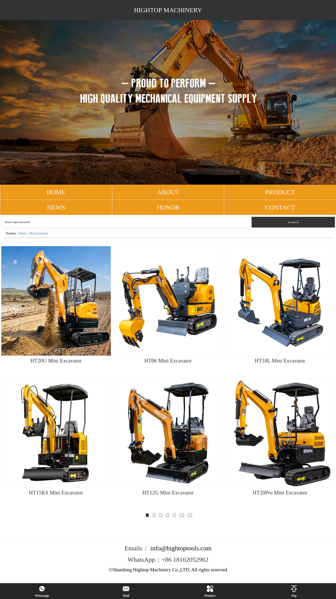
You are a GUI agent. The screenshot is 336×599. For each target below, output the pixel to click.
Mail (126, 591)
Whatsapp (42, 591)
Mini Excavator (38, 233)
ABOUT (168, 192)
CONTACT (280, 207)
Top (294, 591)
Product (209, 591)
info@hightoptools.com (180, 548)
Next (182, 515)
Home (22, 233)
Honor (168, 207)
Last (190, 515)
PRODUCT (280, 192)
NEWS (56, 207)
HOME (56, 192)
